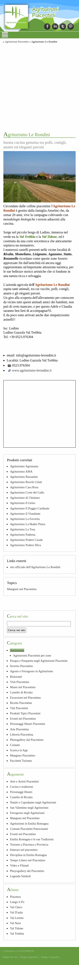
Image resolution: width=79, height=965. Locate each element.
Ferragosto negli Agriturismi (27, 813)
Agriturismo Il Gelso (22, 503)
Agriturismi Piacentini (17, 41)
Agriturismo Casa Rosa (24, 487)
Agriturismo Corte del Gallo (27, 492)
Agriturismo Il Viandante (25, 513)
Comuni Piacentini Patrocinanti (29, 828)
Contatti (15, 745)
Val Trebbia (17, 933)
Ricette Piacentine (21, 703)
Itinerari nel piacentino (23, 849)
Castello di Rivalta (21, 692)
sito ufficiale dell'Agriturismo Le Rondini (35, 567)
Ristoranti (16, 676)
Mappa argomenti (29, 957)
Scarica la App (19, 750)
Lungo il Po (17, 902)
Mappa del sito (10, 957)
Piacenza (15, 896)
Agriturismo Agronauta (24, 466)
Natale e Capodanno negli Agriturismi (33, 802)
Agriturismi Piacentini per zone (32, 655)
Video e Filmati (19, 865)
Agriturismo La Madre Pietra (27, 524)
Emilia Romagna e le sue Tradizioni (32, 839)
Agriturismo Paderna (22, 534)
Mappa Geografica (50, 957)
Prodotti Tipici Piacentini (25, 713)
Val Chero (16, 907)
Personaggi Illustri (21, 792)
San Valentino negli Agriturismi (29, 807)
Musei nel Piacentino (23, 687)
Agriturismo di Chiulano (25, 497)
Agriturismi (17, 650)
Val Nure (15, 923)
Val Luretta (16, 918)
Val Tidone (16, 928)
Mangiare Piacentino (22, 755)
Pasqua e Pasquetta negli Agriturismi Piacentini (38, 660)
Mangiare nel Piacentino (22, 589)
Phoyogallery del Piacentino (27, 871)
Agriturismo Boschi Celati (26, 482)
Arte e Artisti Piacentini (24, 781)
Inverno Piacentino (21, 666)
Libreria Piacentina (21, 734)
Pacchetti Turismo (21, 760)
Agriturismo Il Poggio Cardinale (29, 508)
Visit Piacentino (19, 682)
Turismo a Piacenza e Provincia (29, 844)
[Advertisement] (39, 87)
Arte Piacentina (19, 729)
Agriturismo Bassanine (24, 476)
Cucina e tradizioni (21, 786)
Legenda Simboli (20, 876)
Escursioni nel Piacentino (25, 697)
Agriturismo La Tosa (22, 529)
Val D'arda (16, 912)
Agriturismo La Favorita (25, 519)
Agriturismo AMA (21, 471)
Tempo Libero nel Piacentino (27, 860)
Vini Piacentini (19, 708)
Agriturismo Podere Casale (26, 539)
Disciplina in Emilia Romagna (28, 855)
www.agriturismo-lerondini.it (31, 370)
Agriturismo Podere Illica (25, 545)
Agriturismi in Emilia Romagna (29, 823)
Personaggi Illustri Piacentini (27, 723)
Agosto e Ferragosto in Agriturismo (31, 671)
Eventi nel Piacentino (23, 718)
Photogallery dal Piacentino (26, 739)
